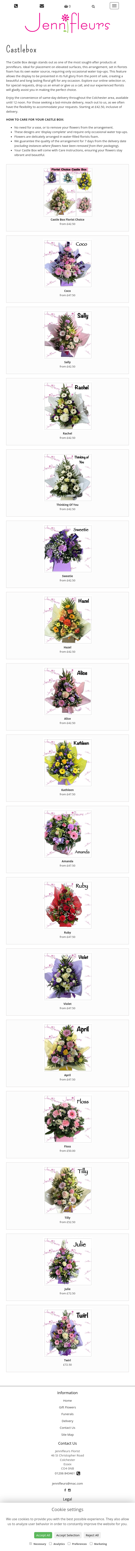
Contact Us (67, 1428)
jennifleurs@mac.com (67, 1483)
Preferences (77, 1544)
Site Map (67, 1434)
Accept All (43, 1535)
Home (67, 1400)
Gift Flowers (67, 1407)
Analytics (57, 1544)
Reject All (92, 1535)
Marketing (98, 1544)
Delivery (67, 1421)
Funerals (67, 1414)
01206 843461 (67, 1473)
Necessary (37, 1544)
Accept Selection (68, 1535)
